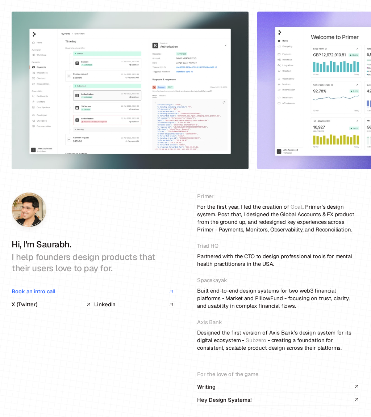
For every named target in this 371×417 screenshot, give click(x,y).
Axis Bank (209, 322)
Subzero (256, 340)
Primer (205, 196)
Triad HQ (207, 245)
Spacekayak (212, 280)
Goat (297, 206)
